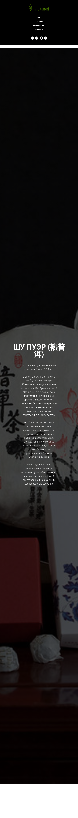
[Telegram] (36, 38)
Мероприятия (38, 25)
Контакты (39, 29)
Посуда (39, 21)
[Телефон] (45, 38)
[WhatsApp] (41, 38)
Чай (38, 17)
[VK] (32, 38)
